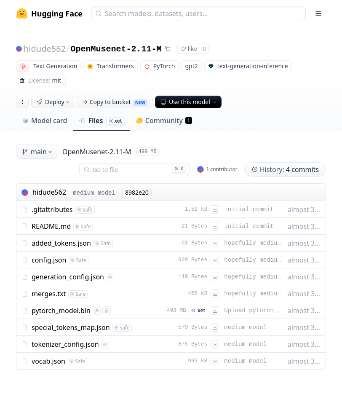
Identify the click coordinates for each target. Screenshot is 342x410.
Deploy (53, 102)
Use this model (189, 102)
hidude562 (45, 48)
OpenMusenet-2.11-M (116, 49)
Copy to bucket (114, 102)
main (37, 151)
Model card (44, 120)
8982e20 (137, 192)
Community (164, 120)
